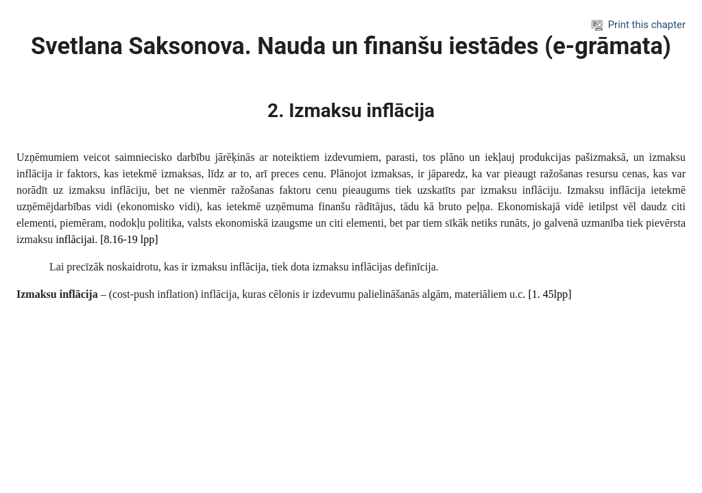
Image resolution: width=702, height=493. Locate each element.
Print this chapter (639, 24)
